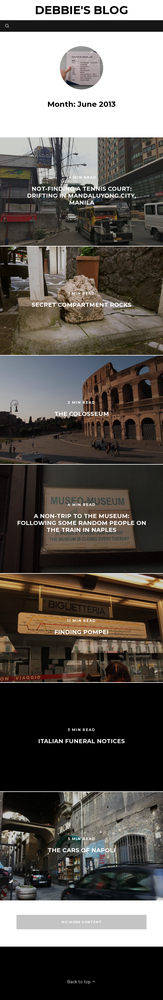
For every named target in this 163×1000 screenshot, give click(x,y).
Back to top (81, 981)
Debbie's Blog (81, 10)
